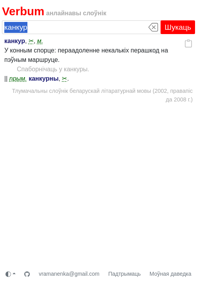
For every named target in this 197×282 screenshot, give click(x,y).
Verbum (23, 11)
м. (40, 41)
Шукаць (177, 27)
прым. (18, 78)
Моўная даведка (171, 274)
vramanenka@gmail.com (69, 274)
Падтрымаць (124, 274)
